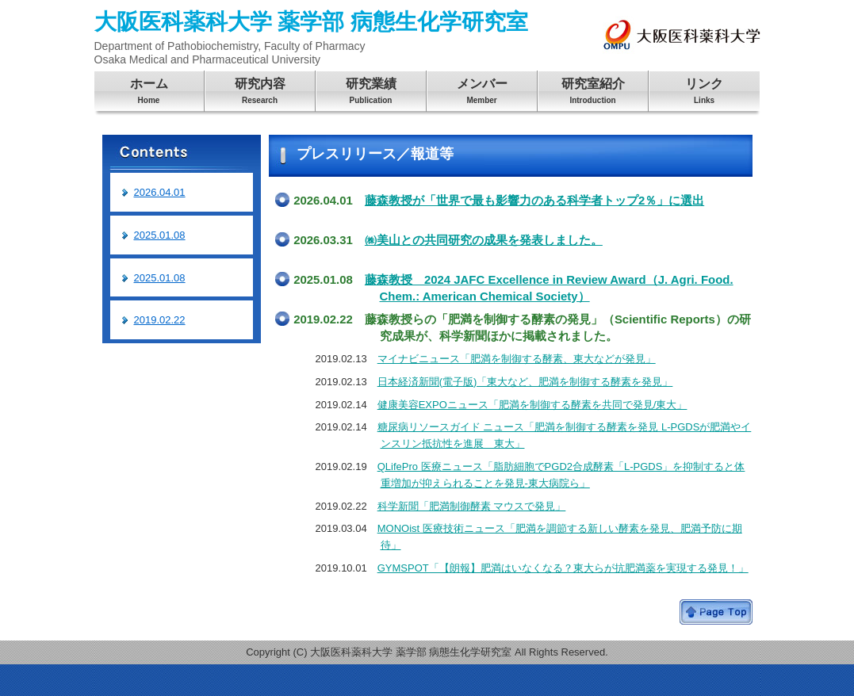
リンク (704, 93)
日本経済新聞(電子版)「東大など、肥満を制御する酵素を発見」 (525, 382)
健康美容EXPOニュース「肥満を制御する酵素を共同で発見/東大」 (532, 405)
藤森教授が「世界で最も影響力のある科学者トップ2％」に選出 (534, 200)
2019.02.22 (160, 320)
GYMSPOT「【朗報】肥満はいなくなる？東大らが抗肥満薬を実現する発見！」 (563, 568)
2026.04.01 (160, 192)
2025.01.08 (160, 235)
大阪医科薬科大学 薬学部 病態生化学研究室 (311, 38)
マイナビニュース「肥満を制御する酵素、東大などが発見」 (516, 359)
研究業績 (371, 93)
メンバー (482, 93)
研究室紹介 (593, 93)
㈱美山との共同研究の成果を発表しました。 (484, 240)
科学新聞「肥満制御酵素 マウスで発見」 (471, 506)
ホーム (149, 93)
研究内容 (260, 93)
